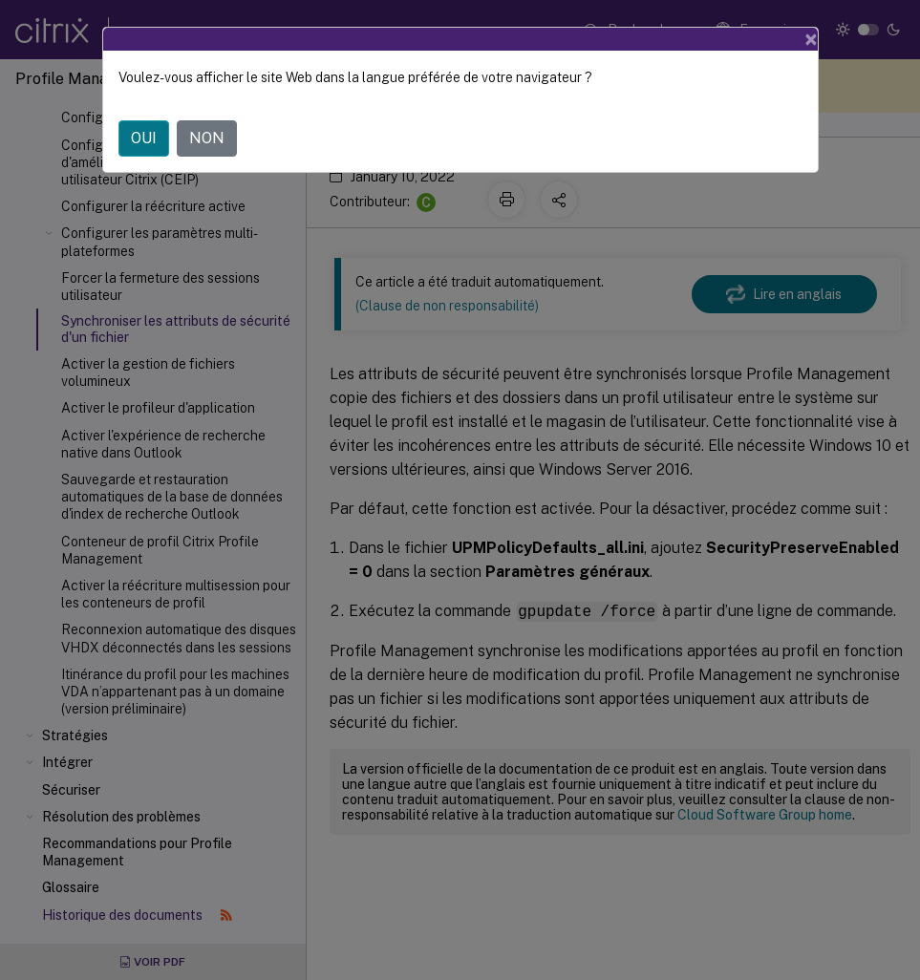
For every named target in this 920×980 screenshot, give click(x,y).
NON (207, 138)
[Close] (811, 39)
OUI (144, 138)
